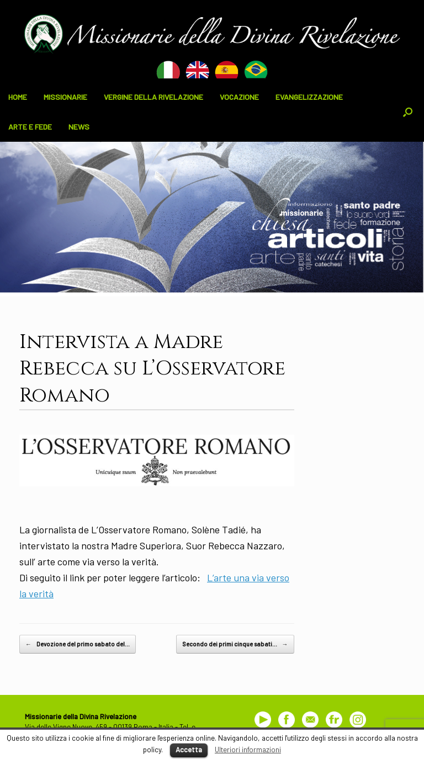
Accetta (189, 749)
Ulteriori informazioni (248, 749)
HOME (17, 96)
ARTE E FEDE (30, 126)
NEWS (78, 126)
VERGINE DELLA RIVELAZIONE (153, 96)
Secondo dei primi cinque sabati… (235, 644)
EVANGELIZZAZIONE (309, 96)
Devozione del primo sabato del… (77, 644)
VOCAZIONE (239, 96)
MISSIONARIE (65, 96)
